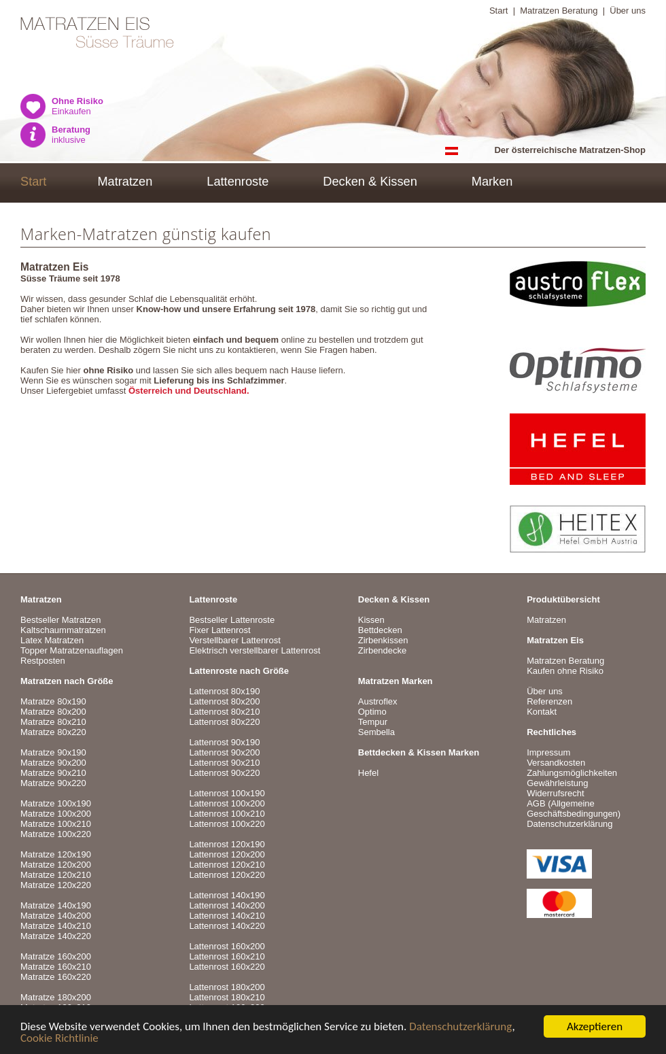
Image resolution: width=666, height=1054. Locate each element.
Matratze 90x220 (53, 783)
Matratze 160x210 (55, 967)
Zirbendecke (382, 650)
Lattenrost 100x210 (226, 814)
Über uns (628, 10)
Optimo (372, 712)
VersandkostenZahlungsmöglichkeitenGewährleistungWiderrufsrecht (572, 778)
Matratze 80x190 (53, 701)
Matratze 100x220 (55, 834)
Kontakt (542, 712)
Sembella (376, 732)
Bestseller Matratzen (60, 620)
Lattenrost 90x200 (224, 752)
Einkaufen (77, 106)
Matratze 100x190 (55, 803)
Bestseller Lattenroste (232, 620)
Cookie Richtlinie (59, 1039)
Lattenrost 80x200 (224, 701)
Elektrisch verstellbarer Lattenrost (254, 650)
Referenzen (549, 701)
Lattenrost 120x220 (226, 875)
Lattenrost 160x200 (226, 946)
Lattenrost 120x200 (226, 854)
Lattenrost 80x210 (224, 712)
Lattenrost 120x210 (226, 865)
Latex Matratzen (52, 640)
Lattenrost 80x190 (224, 691)
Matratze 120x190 (55, 854)
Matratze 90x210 (53, 773)
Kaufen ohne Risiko (565, 671)
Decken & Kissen (370, 181)
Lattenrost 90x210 (224, 763)
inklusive (71, 134)
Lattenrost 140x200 (226, 905)
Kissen (371, 620)
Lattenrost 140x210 (226, 916)
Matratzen (124, 181)
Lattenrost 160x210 (226, 956)
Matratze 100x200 (55, 814)
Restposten (42, 661)
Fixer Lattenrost (219, 630)
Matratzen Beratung (558, 10)
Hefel (368, 773)
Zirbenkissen (383, 640)
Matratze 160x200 (55, 956)
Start (498, 10)
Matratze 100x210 (55, 824)
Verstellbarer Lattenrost (234, 640)
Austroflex (378, 701)
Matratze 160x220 (55, 977)
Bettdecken (380, 630)
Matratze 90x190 (53, 752)
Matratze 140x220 (55, 936)
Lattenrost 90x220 (224, 773)
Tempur (372, 722)
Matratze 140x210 (55, 926)
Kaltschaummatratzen (63, 630)
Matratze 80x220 (53, 732)
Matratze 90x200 (53, 763)
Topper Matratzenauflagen (71, 650)
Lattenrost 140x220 (226, 926)
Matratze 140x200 (55, 916)
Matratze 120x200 (55, 865)
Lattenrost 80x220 (224, 722)
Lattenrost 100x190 (226, 793)
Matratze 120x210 (55, 875)
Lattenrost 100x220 (226, 824)
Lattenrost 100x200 (226, 803)
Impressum (548, 752)
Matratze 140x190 (55, 905)
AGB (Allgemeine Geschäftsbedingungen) (573, 808)
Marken (492, 181)
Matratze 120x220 (55, 885)
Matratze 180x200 (55, 997)
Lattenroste (237, 181)
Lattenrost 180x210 (226, 997)
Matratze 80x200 (53, 712)
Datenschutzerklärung (460, 1028)
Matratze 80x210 (53, 722)
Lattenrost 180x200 (226, 987)
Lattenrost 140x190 (226, 895)
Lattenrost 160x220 (226, 967)
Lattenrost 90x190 (224, 742)
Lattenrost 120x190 (226, 844)
